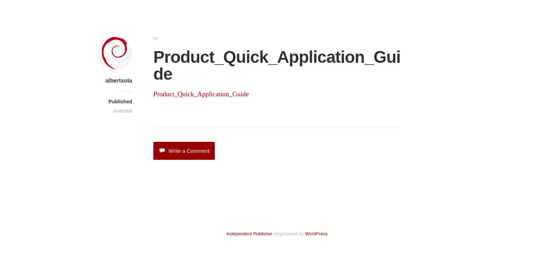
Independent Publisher (249, 233)
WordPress (316, 233)
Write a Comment (184, 151)
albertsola (118, 81)
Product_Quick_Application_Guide (201, 94)
